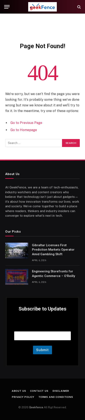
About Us (19, 390)
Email (42, 326)
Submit (42, 350)
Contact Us (39, 390)
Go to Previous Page (26, 123)
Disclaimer (61, 390)
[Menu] (7, 7)
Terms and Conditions (55, 397)
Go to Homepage (23, 130)
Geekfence (36, 407)
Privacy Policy (23, 397)
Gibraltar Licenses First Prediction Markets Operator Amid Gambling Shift (53, 249)
